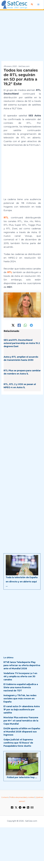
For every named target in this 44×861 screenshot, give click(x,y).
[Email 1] (32, 807)
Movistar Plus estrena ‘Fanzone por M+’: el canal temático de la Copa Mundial (21, 720)
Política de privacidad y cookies (22, 797)
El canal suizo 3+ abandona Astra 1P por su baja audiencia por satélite (22, 709)
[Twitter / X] (13, 325)
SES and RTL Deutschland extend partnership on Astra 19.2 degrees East (22, 343)
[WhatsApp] (25, 325)
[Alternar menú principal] (38, 4)
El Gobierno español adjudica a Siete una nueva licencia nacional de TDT (21, 687)
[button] (32, 4)
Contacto (5, 797)
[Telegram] (31, 325)
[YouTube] (24, 807)
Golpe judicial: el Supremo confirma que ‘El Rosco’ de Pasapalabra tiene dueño (18, 742)
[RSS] (28, 807)
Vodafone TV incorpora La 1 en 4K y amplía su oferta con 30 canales (20, 676)
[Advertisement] (22, 36)
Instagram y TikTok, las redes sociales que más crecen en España (20, 698)
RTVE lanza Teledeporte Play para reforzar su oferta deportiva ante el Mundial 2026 (22, 665)
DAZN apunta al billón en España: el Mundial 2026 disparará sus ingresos (22, 731)
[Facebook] (19, 325)
